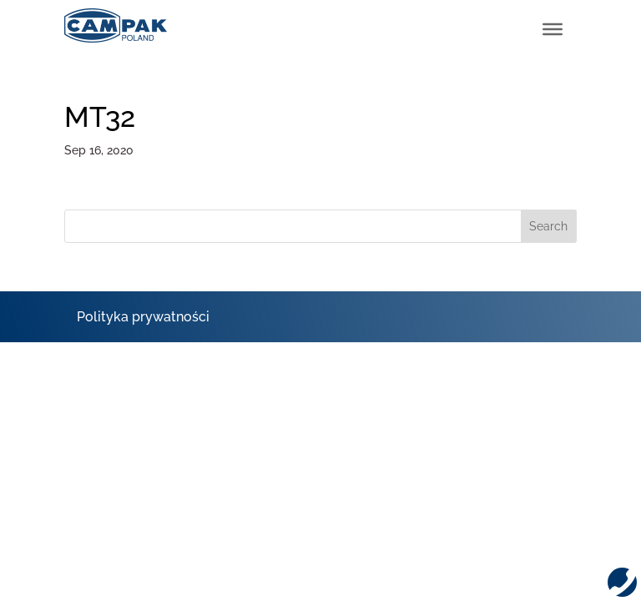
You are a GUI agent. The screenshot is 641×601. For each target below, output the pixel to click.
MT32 (99, 117)
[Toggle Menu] (553, 29)
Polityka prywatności (143, 317)
